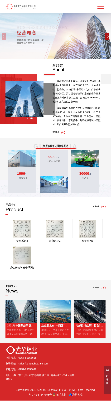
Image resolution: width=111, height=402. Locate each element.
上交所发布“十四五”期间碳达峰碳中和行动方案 (55, 327)
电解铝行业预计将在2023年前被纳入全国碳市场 (90, 327)
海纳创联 (77, 396)
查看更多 (58, 132)
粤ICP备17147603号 (40, 396)
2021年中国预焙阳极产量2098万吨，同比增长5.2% (21, 327)
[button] (107, 36)
